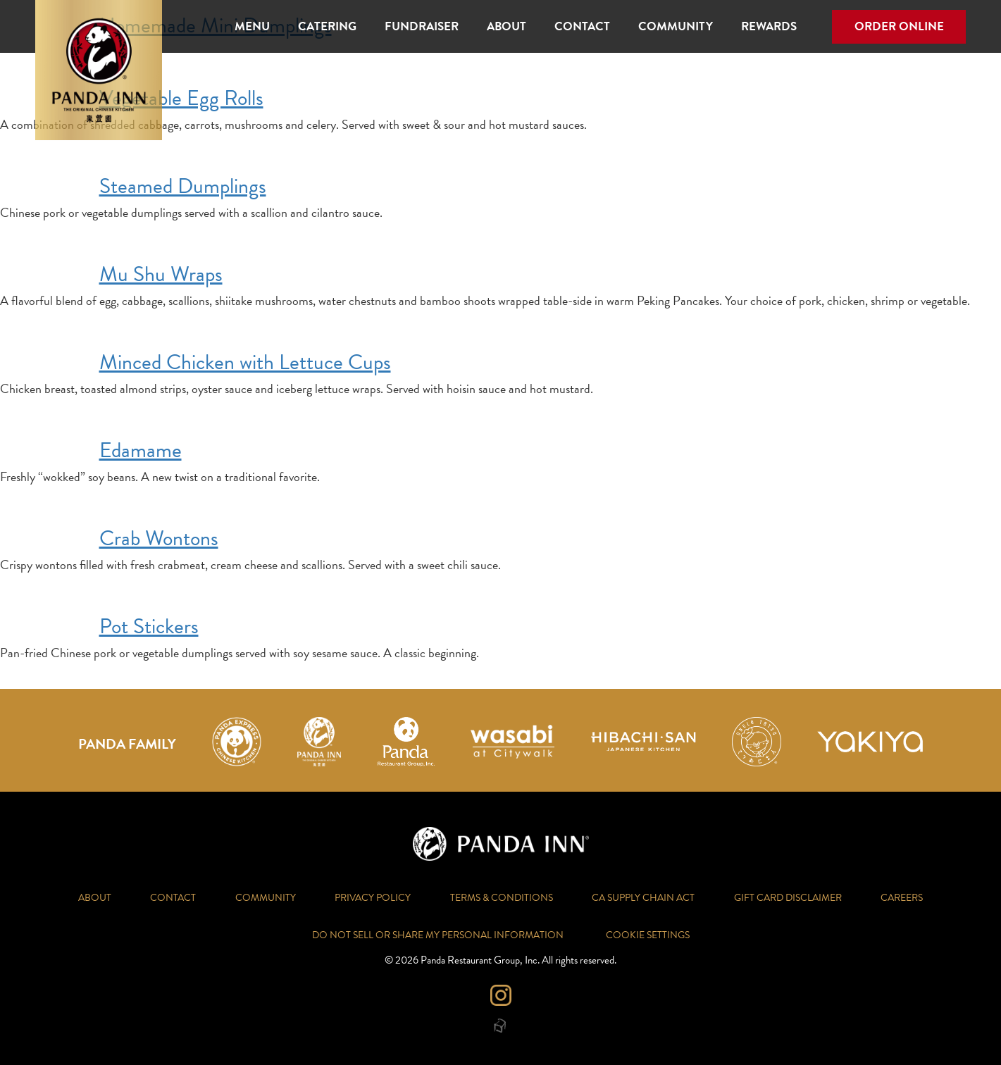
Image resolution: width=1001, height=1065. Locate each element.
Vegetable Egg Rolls (181, 97)
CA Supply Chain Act (643, 897)
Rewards (769, 26)
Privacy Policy (373, 897)
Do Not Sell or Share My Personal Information (438, 935)
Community (675, 26)
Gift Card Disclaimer (788, 897)
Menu (252, 26)
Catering (327, 26)
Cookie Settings (648, 935)
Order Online (899, 26)
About (506, 26)
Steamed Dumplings (182, 185)
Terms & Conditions (501, 897)
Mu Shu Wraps (161, 274)
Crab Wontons (158, 538)
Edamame (140, 450)
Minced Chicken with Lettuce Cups (245, 362)
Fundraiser (422, 26)
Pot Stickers (149, 626)
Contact (582, 26)
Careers (902, 897)
